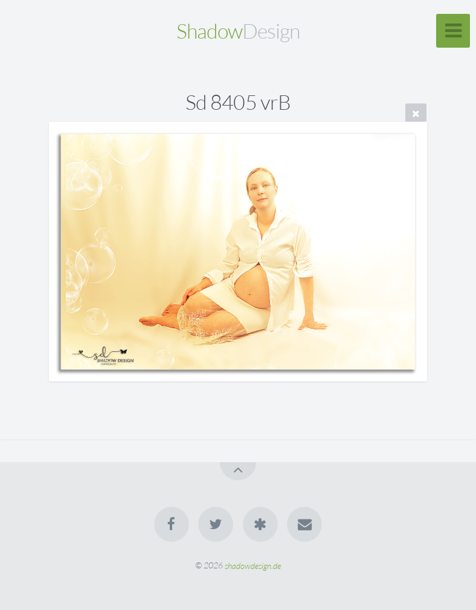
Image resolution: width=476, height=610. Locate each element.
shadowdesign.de (253, 565)
